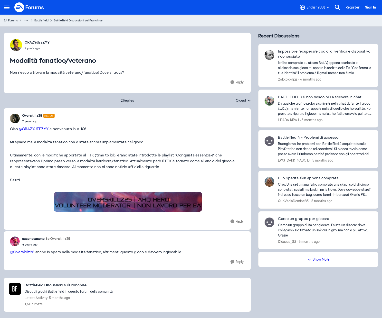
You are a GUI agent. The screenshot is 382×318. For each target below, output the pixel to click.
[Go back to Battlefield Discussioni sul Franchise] (69, 285)
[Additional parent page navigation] (26, 20)
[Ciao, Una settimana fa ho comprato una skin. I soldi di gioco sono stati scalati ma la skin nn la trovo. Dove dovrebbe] (325, 189)
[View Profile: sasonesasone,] (15, 241)
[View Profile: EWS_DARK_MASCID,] (269, 141)
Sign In (370, 7)
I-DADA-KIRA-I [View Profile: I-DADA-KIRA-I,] (288, 120)
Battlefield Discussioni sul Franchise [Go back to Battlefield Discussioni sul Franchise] (78, 20)
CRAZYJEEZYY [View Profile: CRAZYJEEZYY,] (37, 42)
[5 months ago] (311, 119)
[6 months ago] (308, 241)
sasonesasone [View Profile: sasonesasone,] (33, 238)
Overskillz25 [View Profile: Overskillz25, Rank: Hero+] (32, 115)
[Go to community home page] (29, 7)
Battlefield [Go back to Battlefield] (41, 20)
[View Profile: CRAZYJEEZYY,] (16, 45)
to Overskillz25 (58, 238)
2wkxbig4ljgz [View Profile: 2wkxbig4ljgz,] (287, 79)
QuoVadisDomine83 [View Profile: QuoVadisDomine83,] (293, 201)
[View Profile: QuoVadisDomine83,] (269, 182)
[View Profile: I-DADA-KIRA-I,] (269, 101)
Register (352, 7)
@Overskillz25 (22, 251)
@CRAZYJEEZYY (33, 128)
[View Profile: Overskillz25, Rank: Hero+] (15, 118)
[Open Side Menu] (6, 7)
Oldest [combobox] (243, 100)
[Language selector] (314, 7)
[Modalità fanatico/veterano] (38, 121)
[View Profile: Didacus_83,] (269, 222)
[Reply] (237, 82)
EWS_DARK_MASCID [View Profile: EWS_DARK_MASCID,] (294, 160)
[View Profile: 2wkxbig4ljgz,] (269, 55)
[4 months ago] (309, 79)
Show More (318, 259)
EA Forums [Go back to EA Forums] (11, 20)
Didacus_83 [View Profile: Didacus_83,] (287, 241)
